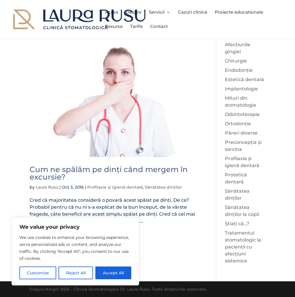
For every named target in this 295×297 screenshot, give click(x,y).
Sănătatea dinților (163, 187)
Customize (38, 272)
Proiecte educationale (239, 12)
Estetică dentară (244, 79)
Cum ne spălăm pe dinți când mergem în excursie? (109, 173)
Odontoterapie (242, 114)
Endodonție (239, 70)
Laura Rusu (47, 187)
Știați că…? (237, 223)
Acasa (111, 12)
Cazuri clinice (192, 12)
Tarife (136, 26)
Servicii (157, 12)
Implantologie (241, 89)
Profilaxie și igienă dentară (115, 187)
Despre (133, 12)
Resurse (114, 26)
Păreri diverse (241, 133)
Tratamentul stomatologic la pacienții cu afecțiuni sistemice (243, 247)
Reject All (76, 272)
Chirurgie (236, 61)
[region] (75, 251)
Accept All (113, 272)
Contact (159, 26)
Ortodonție (238, 123)
